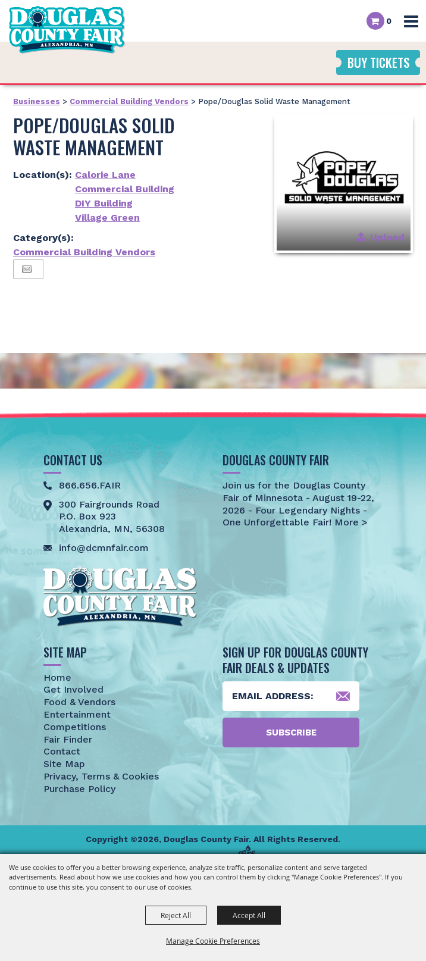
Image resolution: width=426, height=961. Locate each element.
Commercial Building (124, 189)
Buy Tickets (378, 62)
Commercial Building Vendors (129, 101)
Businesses (36, 101)
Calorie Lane (105, 174)
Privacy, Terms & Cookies (101, 776)
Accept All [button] (249, 915)
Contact (61, 751)
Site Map (64, 763)
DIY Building (104, 203)
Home (57, 677)
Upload (387, 237)
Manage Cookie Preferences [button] (213, 941)
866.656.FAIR (90, 485)
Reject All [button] (176, 915)
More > (349, 522)
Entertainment (77, 714)
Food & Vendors (79, 702)
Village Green (107, 217)
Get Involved (73, 689)
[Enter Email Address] (291, 696)
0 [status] (388, 21)
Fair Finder (67, 739)
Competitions (74, 727)
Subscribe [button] (291, 732)
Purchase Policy (79, 788)
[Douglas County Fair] (67, 30)
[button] (343, 183)
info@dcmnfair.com (104, 547)
